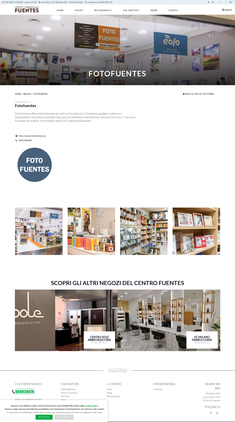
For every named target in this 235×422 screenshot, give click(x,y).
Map (109, 389)
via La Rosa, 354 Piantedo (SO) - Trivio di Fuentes (31, 2)
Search (227, 9)
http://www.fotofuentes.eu (30, 135)
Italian (226, 2)
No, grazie (64, 417)
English (231, 2)
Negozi (27, 94)
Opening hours (68, 389)
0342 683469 (23, 140)
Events (173, 10)
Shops (79, 10)
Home (60, 10)
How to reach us (69, 392)
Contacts (158, 389)
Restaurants (102, 10)
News (154, 10)
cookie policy (91, 405)
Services (65, 396)
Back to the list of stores (198, 94)
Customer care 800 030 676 (69, 2)
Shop (109, 392)
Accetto (44, 417)
